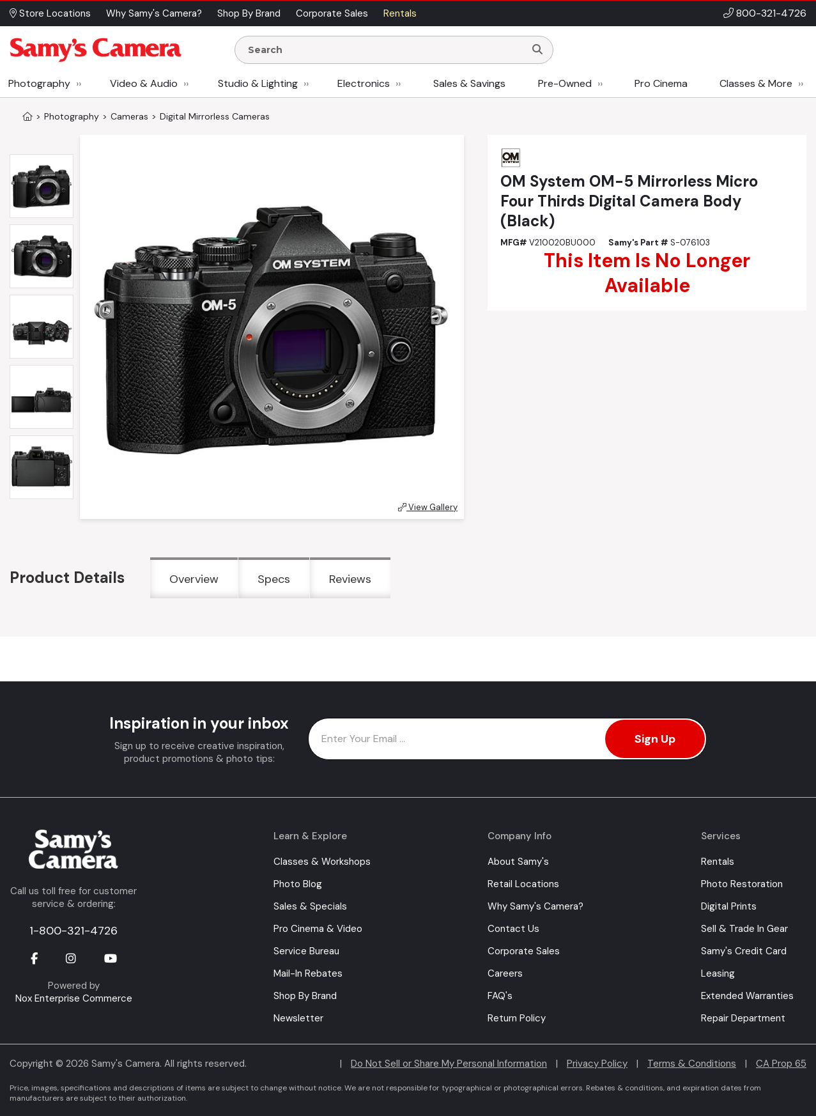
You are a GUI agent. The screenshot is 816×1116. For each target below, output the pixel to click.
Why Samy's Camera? (535, 906)
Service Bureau (306, 951)
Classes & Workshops (322, 861)
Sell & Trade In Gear (744, 928)
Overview (194, 579)
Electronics (363, 83)
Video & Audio (144, 83)
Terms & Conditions (691, 1063)
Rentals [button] (400, 13)
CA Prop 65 (781, 1063)
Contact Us (513, 928)
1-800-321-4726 (73, 930)
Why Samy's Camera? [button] (154, 13)
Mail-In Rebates (308, 973)
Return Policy (517, 1018)
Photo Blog (297, 884)
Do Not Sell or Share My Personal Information (449, 1063)
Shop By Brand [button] (249, 13)
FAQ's (500, 995)
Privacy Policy (597, 1063)
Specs (274, 579)
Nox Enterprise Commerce (73, 998)
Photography (39, 83)
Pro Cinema (661, 83)
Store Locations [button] (50, 13)
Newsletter (298, 1018)
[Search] (537, 50)
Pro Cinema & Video (317, 928)
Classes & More (756, 83)
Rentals (717, 861)
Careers (505, 973)
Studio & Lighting (258, 83)
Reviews (350, 579)
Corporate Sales (524, 951)
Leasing (718, 973)
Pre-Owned (565, 83)
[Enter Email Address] (507, 739)
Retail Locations (523, 884)
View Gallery (428, 507)
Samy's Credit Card (744, 951)
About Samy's (518, 861)
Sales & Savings (469, 83)
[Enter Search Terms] (385, 50)
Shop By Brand (305, 995)
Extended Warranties (747, 995)
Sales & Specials (310, 906)
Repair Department (743, 1018)
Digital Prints (729, 906)
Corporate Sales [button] (332, 13)
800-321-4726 (771, 13)
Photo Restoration (742, 884)
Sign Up (655, 739)
